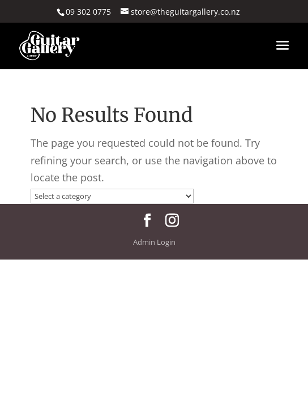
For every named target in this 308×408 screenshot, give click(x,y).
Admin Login (154, 242)
